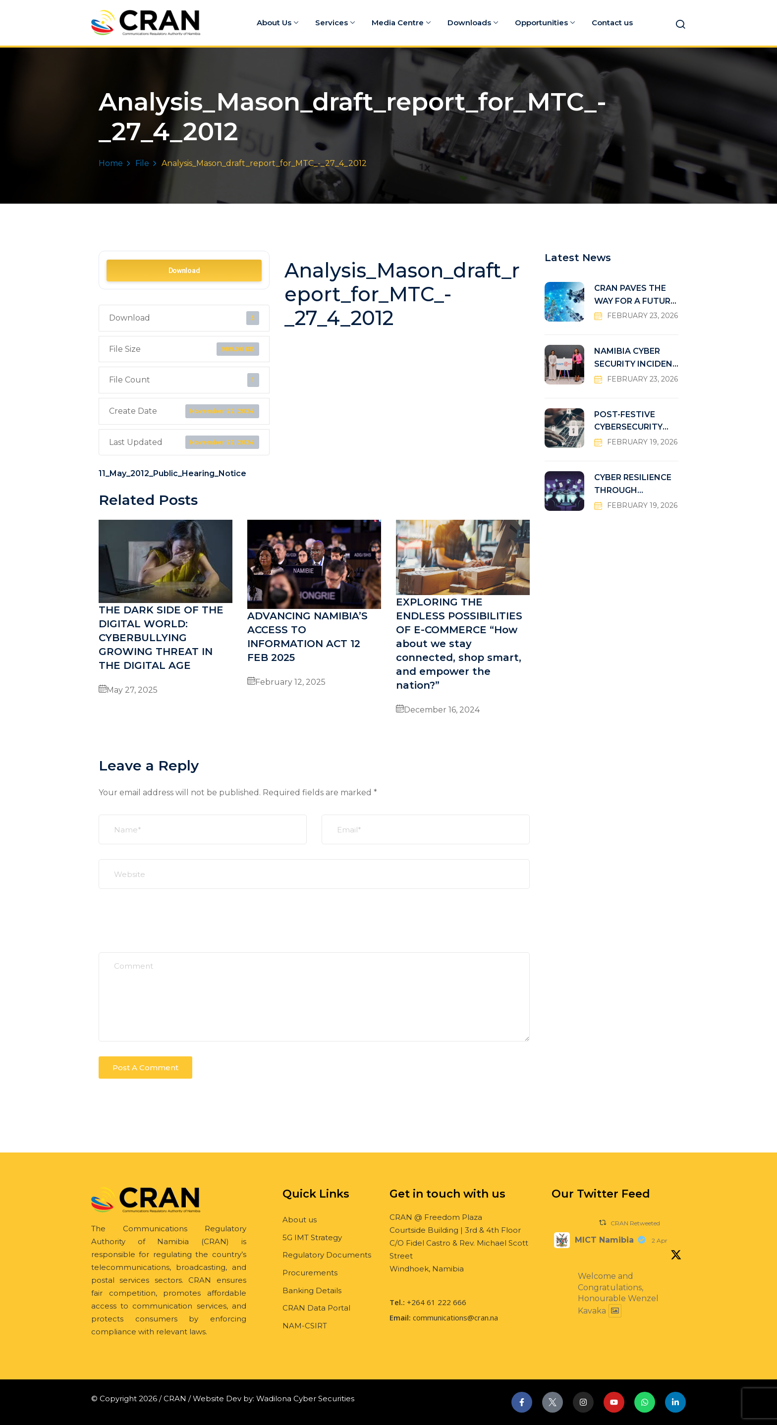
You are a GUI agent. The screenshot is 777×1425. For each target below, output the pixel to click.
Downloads (472, 22)
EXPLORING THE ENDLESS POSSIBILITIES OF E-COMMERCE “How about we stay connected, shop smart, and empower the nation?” (459, 643)
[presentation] (174, 928)
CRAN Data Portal (316, 1308)
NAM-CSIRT (304, 1325)
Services (335, 22)
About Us (277, 22)
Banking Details (311, 1290)
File (142, 163)
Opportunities (545, 22)
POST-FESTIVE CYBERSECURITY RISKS (628, 422)
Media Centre (401, 22)
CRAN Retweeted (635, 1223)
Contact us (612, 22)
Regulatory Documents (326, 1255)
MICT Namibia (604, 1240)
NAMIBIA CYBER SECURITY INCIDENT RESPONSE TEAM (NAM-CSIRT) (636, 358)
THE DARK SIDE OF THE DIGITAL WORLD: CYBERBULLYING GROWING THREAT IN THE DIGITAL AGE (161, 637)
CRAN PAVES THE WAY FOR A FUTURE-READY (636, 295)
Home (111, 163)
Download (184, 270)
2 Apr (659, 1240)
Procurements (309, 1272)
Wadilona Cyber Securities (305, 1398)
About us (299, 1219)
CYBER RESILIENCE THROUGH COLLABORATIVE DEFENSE (632, 485)
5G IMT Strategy (312, 1237)
